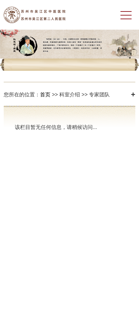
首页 (45, 94)
